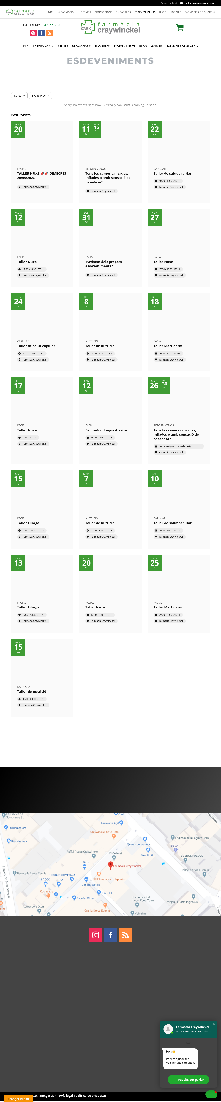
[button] (214, 1024)
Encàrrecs (123, 12)
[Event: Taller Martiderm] (179, 332)
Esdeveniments (145, 12)
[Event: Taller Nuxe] (42, 248)
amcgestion (48, 1096)
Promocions (103, 12)
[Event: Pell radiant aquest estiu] (110, 420)
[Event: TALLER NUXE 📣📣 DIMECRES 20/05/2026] (42, 162)
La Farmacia (65, 12)
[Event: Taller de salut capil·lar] (179, 162)
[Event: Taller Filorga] (42, 509)
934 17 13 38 (50, 25)
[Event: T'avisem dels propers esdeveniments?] (110, 248)
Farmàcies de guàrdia (200, 12)
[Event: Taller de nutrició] (110, 332)
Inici (50, 12)
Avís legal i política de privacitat (82, 1096)
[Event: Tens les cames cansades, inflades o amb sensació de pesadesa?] (110, 162)
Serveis (86, 12)
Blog (162, 12)
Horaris (175, 12)
